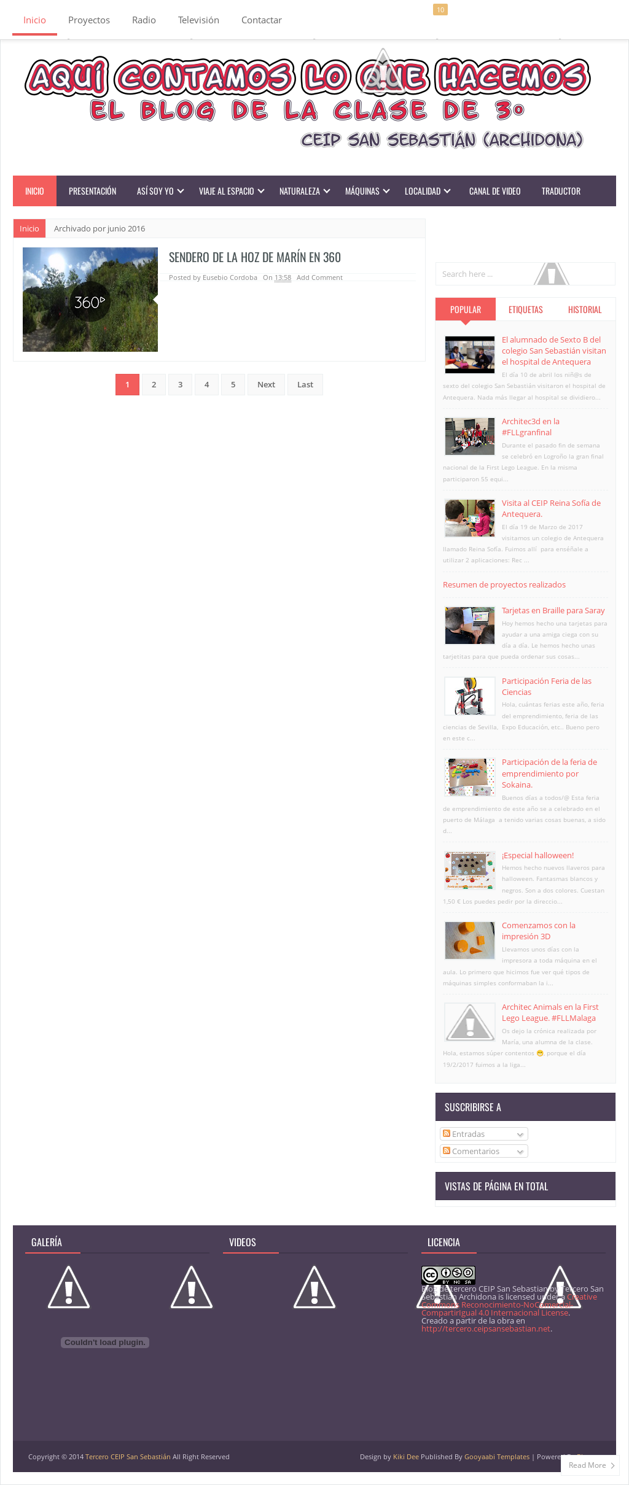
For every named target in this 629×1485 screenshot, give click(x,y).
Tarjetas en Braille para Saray (553, 610)
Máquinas (362, 190)
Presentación (92, 190)
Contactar (261, 20)
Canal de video (495, 190)
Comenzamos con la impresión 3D (539, 931)
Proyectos (89, 20)
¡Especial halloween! (538, 855)
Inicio (34, 20)
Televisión (198, 20)
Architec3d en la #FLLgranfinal (531, 427)
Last (305, 384)
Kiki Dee (406, 1456)
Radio (144, 20)
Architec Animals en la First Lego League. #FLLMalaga (550, 1012)
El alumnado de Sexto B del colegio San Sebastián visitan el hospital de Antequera (554, 350)
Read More (587, 1465)
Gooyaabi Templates (496, 1456)
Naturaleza (299, 190)
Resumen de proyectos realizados (504, 584)
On (277, 277)
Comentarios (471, 1151)
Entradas (464, 1133)
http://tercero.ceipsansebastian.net (485, 1328)
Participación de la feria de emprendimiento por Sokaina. (549, 772)
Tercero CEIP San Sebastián (128, 1456)
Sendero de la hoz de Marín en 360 (257, 256)
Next (266, 384)
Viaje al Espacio (226, 190)
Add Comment (320, 277)
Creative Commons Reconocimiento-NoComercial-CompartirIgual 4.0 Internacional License (509, 1304)
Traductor (561, 190)
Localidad (422, 190)
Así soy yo (155, 190)
